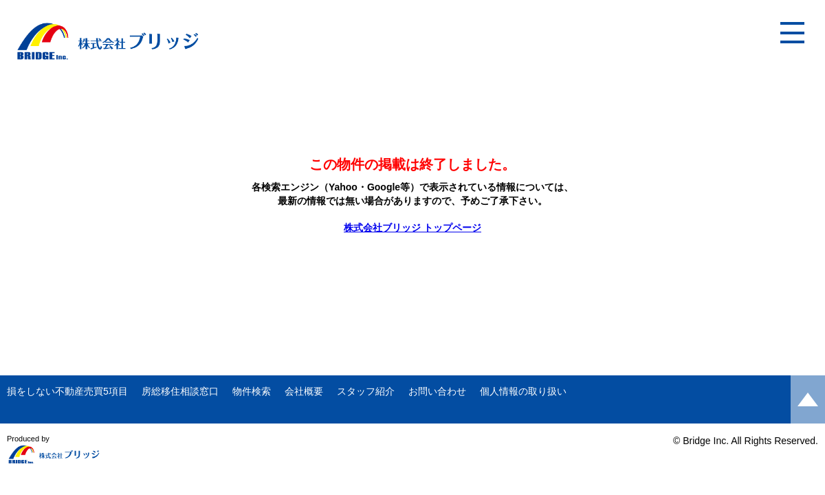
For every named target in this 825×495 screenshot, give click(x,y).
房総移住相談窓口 (180, 391)
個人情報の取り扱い (523, 391)
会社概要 (304, 391)
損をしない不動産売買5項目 (67, 391)
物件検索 (251, 391)
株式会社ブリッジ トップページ (412, 227)
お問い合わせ (437, 391)
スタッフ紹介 (366, 391)
